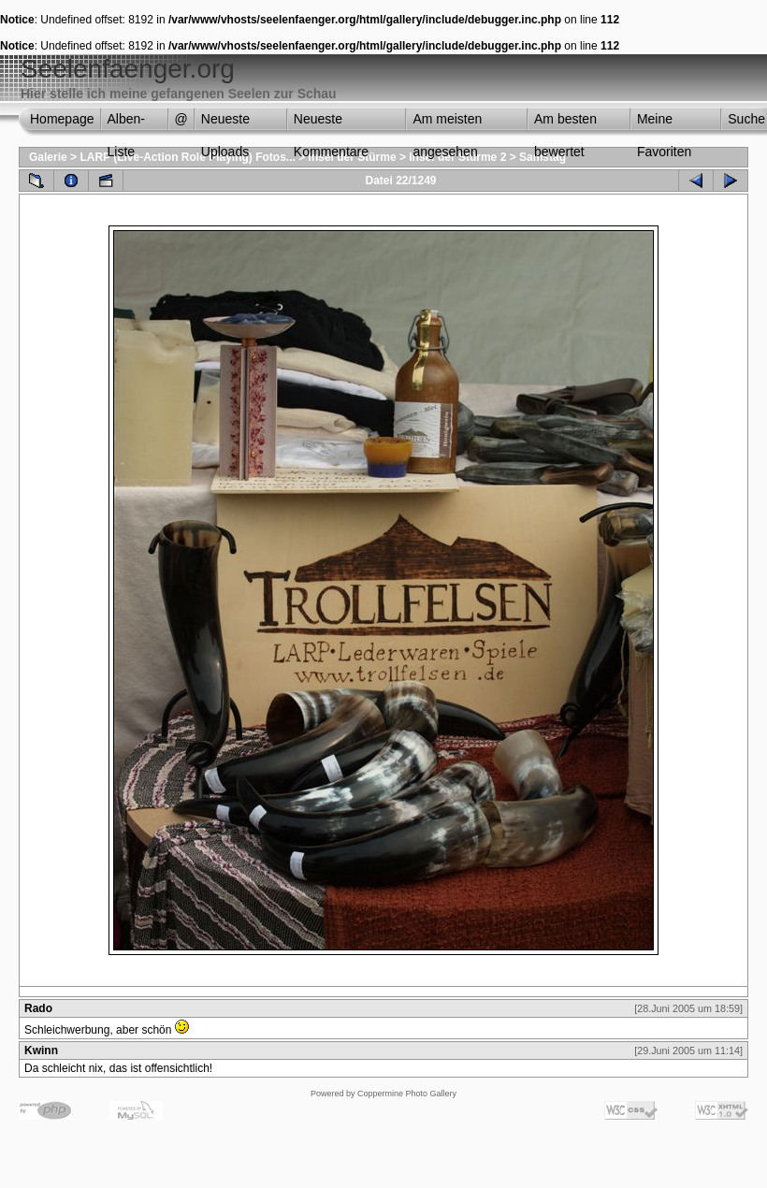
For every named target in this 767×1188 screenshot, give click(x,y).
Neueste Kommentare (331, 123)
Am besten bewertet (565, 123)
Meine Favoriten (664, 123)
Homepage (62, 118)
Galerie (48, 157)
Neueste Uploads (225, 123)
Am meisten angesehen (447, 123)
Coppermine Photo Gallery (406, 1093)
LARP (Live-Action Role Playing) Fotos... (187, 157)
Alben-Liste (126, 123)
